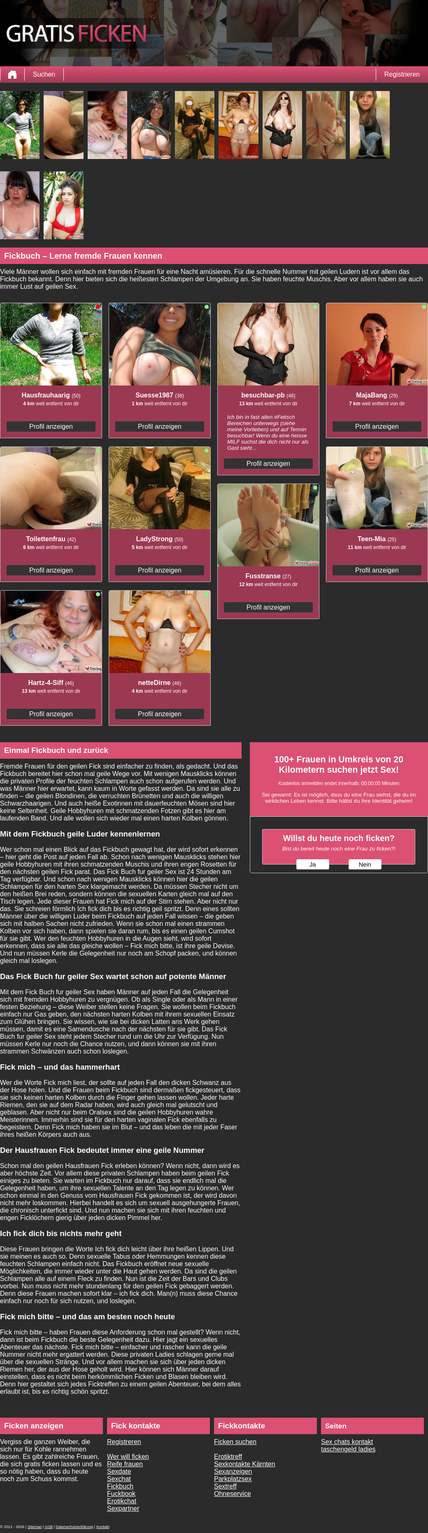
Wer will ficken (128, 1456)
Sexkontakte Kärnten (244, 1464)
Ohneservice (232, 1493)
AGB (48, 1527)
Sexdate (119, 1471)
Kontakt (102, 1527)
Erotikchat (121, 1501)
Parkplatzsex (233, 1478)
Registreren (124, 1441)
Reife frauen (125, 1464)
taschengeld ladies (348, 1449)
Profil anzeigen (51, 426)
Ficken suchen (235, 1441)
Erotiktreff (228, 1456)
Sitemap (35, 1527)
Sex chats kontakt (347, 1441)
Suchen (44, 74)
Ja (312, 864)
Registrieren (402, 74)
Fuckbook (121, 1493)
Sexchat (119, 1478)
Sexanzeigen (233, 1471)
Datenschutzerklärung (74, 1527)
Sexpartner (123, 1508)
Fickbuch (120, 1486)
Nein (365, 864)
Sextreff (225, 1486)
